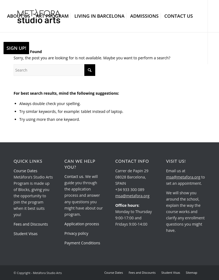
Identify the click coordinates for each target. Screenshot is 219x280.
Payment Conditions (82, 242)
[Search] (54, 70)
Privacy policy (76, 233)
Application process (81, 223)
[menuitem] (18, 16)
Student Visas (26, 233)
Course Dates (25, 170)
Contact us (73, 176)
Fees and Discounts (31, 224)
